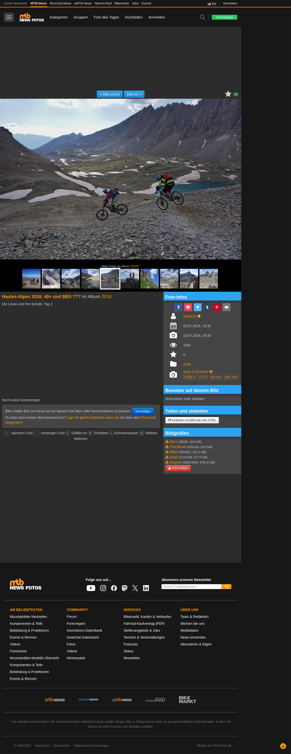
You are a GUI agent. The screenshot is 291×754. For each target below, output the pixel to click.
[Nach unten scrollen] (283, 746)
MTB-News (39, 3)
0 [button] (236, 94)
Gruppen (81, 17)
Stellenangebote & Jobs (142, 630)
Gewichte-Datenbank (83, 637)
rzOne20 (189, 316)
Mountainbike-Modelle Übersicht (34, 658)
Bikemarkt (121, 3)
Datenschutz (61, 745)
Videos (15, 644)
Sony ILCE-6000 (196, 372)
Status (128, 651)
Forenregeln (76, 624)
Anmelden (230, 3)
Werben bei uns (192, 624)
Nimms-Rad (103, 3)
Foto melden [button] (178, 468)
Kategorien (59, 17)
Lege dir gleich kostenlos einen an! (92, 417)
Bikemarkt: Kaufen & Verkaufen (148, 617)
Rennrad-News (60, 3)
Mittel (174, 452)
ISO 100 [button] (231, 377)
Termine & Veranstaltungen (144, 637)
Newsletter (132, 658)
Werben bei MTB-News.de (214, 745)
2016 (134, 266)
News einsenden (193, 637)
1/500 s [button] (189, 377)
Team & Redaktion (194, 617)
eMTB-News (83, 3)
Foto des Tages (106, 17)
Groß (174, 457)
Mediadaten (189, 630)
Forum (72, 617)
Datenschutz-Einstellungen (91, 745)
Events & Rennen (23, 637)
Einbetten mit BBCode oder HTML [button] (192, 420)
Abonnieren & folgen (196, 644)
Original (175, 462)
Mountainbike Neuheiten (28, 617)
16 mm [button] (215, 377)
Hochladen (134, 17)
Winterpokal (76, 658)
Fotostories (18, 651)
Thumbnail (178, 447)
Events (146, 3)
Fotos (71, 644)
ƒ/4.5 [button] (203, 377)
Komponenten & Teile (26, 624)
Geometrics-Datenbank (84, 630)
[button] (211, 372)
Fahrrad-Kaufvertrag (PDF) (144, 624)
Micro (174, 442)
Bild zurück (110, 94)
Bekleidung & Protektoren (29, 630)
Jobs (135, 3)
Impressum (42, 745)
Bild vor (134, 94)
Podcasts (131, 644)
